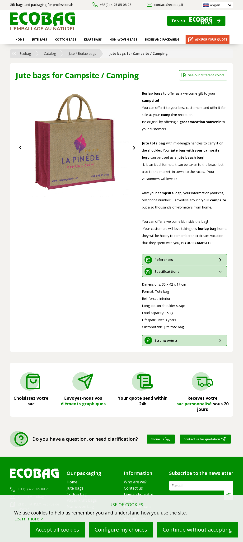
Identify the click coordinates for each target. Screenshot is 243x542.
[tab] (184, 259)
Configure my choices (121, 529)
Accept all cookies (57, 529)
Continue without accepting (197, 529)
